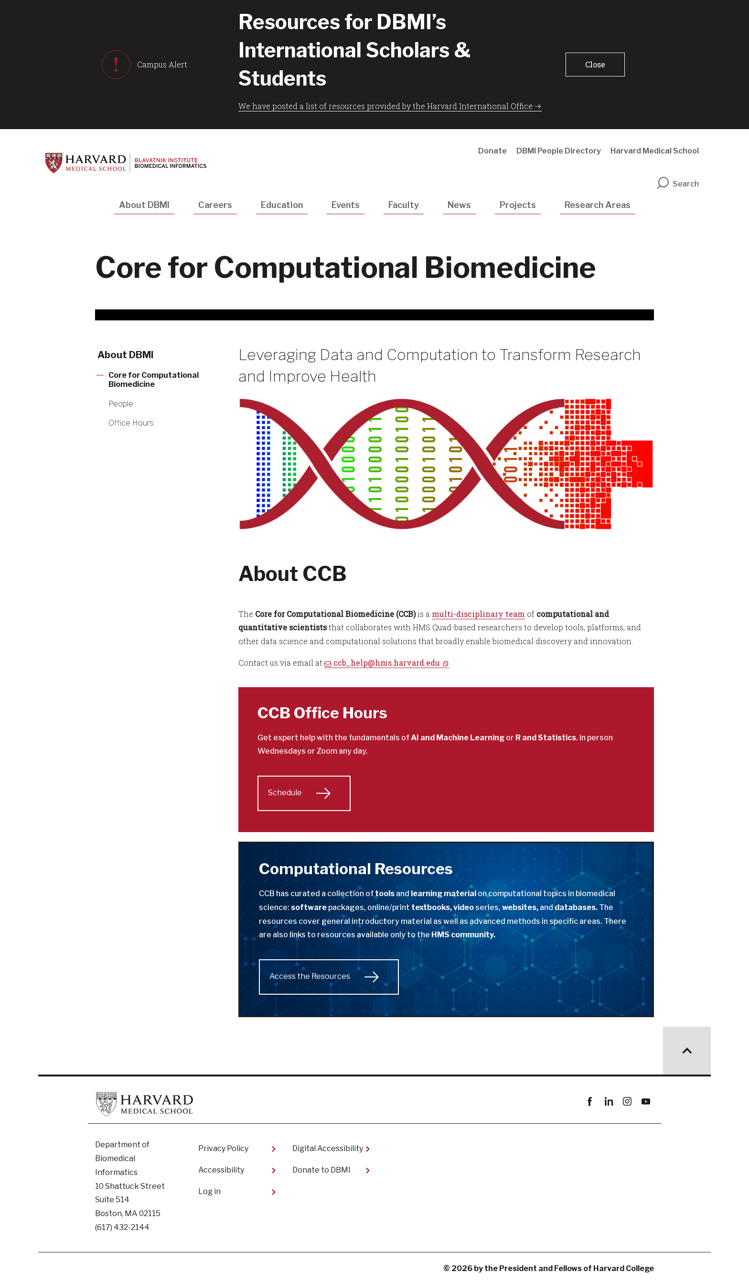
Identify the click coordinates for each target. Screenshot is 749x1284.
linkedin (608, 1101)
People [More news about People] (120, 403)
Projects (518, 205)
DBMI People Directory (558, 150)
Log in (209, 1191)
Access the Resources (309, 976)
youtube (645, 1101)
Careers (215, 205)
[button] (594, 65)
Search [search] (677, 184)
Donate (492, 150)
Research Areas (598, 205)
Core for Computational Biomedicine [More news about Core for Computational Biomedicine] (153, 380)
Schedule (285, 792)
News (459, 205)
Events (346, 205)
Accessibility (221, 1169)
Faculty (403, 205)
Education (282, 205)
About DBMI (144, 205)
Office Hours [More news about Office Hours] (131, 423)
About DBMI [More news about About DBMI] (125, 355)
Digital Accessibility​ (327, 1148)
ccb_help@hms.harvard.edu (386, 663)
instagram (627, 1101)
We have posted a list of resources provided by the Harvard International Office (385, 106)
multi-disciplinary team (478, 614)
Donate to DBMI (321, 1169)
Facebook (589, 1101)
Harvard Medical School (654, 150)
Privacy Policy (223, 1148)
